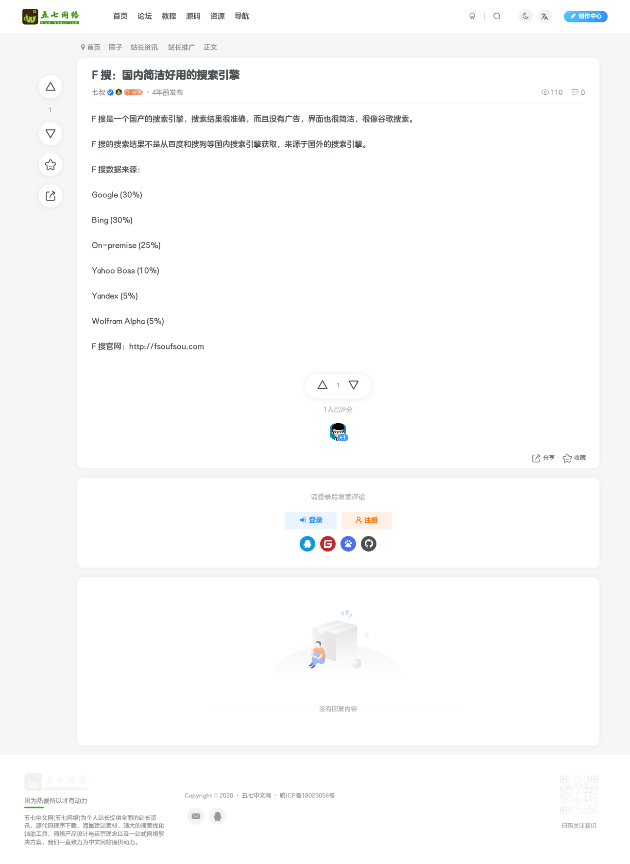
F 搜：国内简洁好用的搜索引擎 (165, 75)
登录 (311, 520)
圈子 (115, 47)
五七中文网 (256, 796)
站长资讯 (144, 47)
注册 (367, 520)
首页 (91, 47)
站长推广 (180, 47)
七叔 (98, 92)
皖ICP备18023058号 (307, 796)
